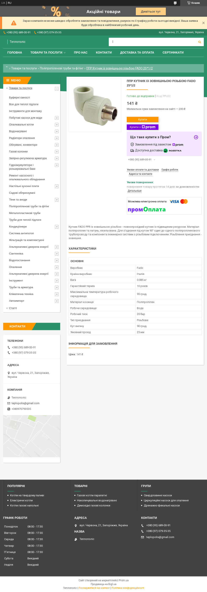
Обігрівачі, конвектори (23, 144)
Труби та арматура (21, 287)
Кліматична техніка (21, 294)
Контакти (104, 52)
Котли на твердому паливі (27, 495)
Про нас (80, 52)
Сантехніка (16, 253)
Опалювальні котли (21, 124)
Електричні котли (21, 500)
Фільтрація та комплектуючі (26, 240)
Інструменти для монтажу (25, 111)
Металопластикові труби (24, 213)
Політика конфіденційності (128, 588)
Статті (13, 308)
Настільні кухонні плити (24, 186)
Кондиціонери (18, 226)
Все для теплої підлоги (23, 104)
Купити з (142, 127)
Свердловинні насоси (158, 495)
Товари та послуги (46, 52)
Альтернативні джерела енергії (28, 246)
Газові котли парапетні (92, 495)
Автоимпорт (16, 300)
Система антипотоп (21, 233)
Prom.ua (124, 580)
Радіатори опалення (22, 138)
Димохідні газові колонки (93, 505)
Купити (142, 119)
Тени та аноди (18, 199)
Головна (14, 52)
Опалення (15, 267)
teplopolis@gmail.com (25, 403)
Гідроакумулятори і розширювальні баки (22, 166)
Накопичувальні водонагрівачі (97, 500)
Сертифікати (173, 52)
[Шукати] (199, 42)
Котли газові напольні (24, 505)
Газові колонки (18, 151)
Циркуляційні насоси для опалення (166, 500)
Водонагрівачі (18, 131)
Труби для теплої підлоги (25, 219)
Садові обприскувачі (22, 192)
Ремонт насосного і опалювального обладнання (27, 177)
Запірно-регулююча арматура (28, 158)
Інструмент (16, 280)
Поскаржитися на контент (94, 588)
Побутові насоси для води (25, 117)
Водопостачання (19, 260)
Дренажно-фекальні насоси (162, 505)
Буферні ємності (19, 97)
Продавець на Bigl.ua (103, 584)
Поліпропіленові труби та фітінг (61, 68)
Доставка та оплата (137, 52)
